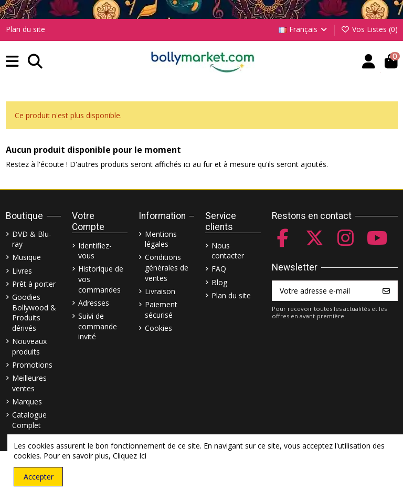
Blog (219, 282)
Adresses (93, 303)
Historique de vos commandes (100, 279)
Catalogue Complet (29, 420)
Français (304, 29)
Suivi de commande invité (97, 326)
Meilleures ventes (29, 383)
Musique (26, 257)
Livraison (160, 291)
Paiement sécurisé (161, 309)
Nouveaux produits (29, 346)
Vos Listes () (369, 29)
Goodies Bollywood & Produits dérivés (34, 312)
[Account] (368, 61)
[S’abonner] (386, 291)
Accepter (39, 477)
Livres (22, 271)
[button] (12, 61)
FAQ (218, 269)
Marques (27, 402)
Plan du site (25, 29)
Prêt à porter (34, 284)
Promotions (32, 365)
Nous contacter (227, 251)
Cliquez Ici (129, 456)
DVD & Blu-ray (31, 239)
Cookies (158, 328)
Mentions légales (161, 239)
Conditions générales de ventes (166, 267)
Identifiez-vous (95, 251)
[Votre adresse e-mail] (324, 291)
